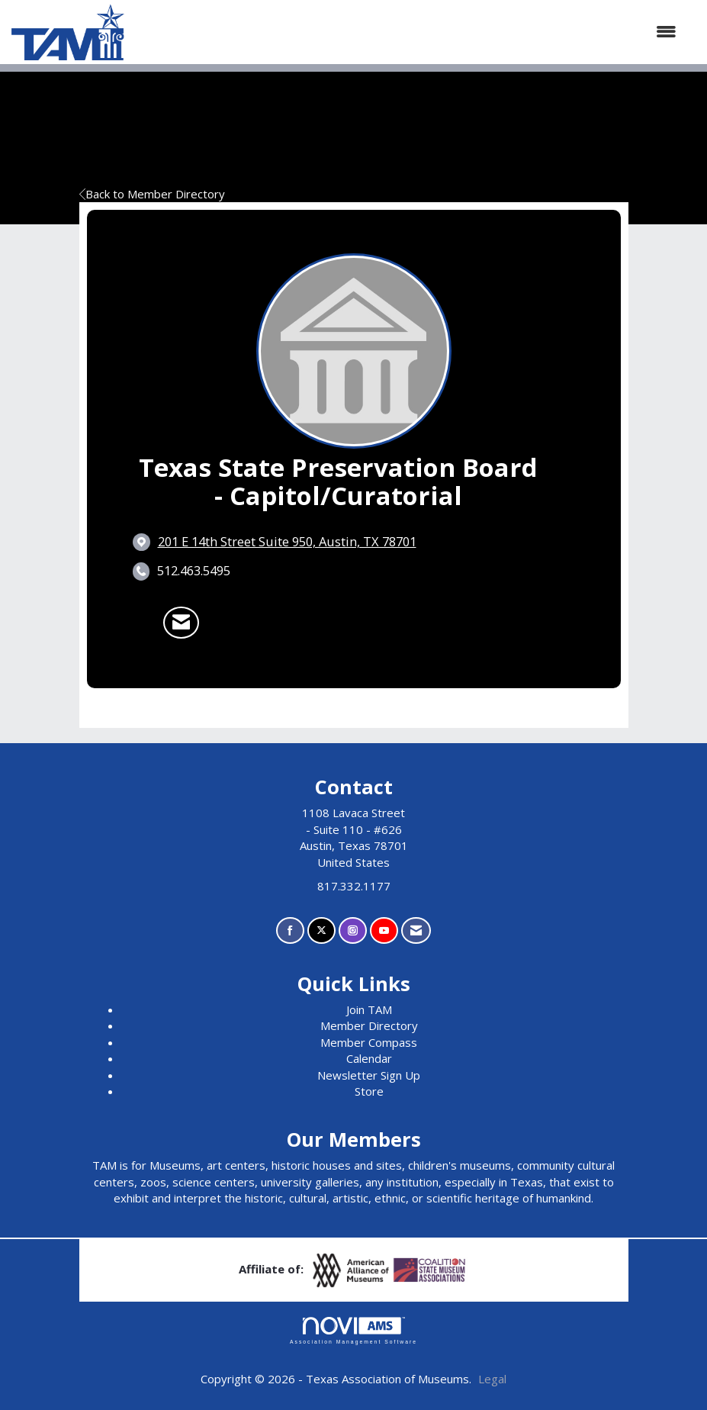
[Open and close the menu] (408, 31)
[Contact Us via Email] (416, 930)
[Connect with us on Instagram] (353, 930)
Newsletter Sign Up (368, 1075)
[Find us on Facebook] (290, 930)
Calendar (369, 1058)
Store (369, 1091)
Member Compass (368, 1042)
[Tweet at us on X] (321, 930)
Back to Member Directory (152, 193)
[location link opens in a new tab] (287, 542)
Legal (492, 1378)
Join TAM (369, 1009)
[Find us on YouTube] (384, 930)
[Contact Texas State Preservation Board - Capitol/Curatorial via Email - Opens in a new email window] (181, 623)
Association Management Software (353, 1330)
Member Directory (369, 1025)
